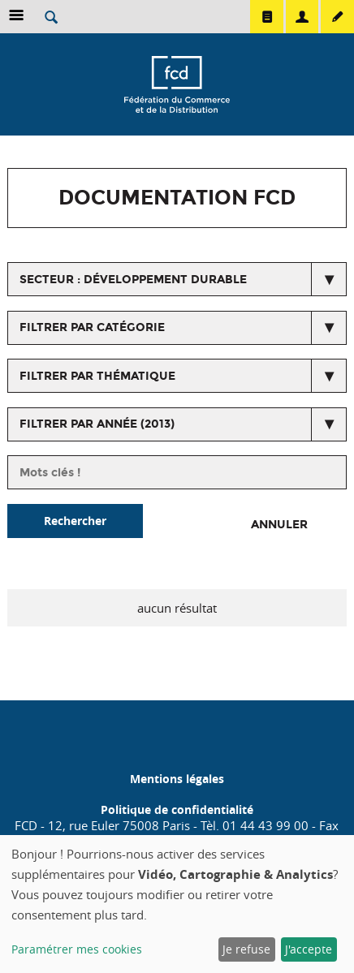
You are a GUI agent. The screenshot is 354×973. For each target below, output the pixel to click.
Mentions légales (177, 778)
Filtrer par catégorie (92, 327)
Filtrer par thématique (97, 376)
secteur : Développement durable (133, 279)
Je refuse (246, 949)
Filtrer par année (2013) (97, 424)
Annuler (279, 525)
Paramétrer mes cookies (76, 949)
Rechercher (75, 520)
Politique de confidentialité (177, 809)
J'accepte (308, 949)
